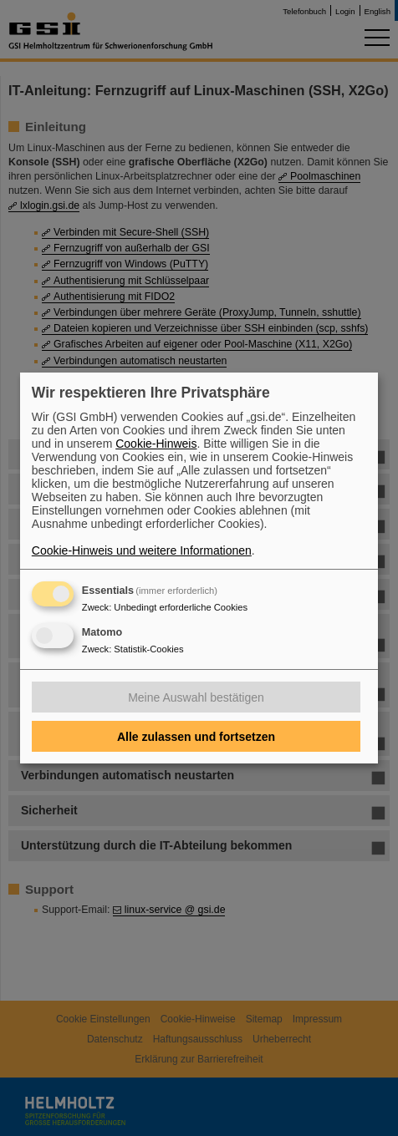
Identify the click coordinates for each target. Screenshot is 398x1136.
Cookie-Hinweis (155, 443)
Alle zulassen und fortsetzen (196, 736)
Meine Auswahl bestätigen (196, 697)
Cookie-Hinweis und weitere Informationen (142, 550)
